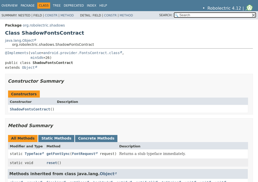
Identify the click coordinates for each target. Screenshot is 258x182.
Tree (57, 5)
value (35, 53)
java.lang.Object (19, 40)
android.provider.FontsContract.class (81, 53)
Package (28, 5)
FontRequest (83, 154)
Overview (10, 5)
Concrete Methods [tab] (96, 138)
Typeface (33, 154)
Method (67, 15)
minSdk (36, 58)
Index (91, 5)
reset (51, 163)
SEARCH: (166, 15)
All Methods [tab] (23, 138)
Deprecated (74, 5)
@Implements (16, 53)
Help (103, 5)
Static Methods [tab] (56, 138)
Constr (51, 15)
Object (28, 67)
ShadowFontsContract (30, 109)
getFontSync (58, 154)
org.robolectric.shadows (44, 25)
